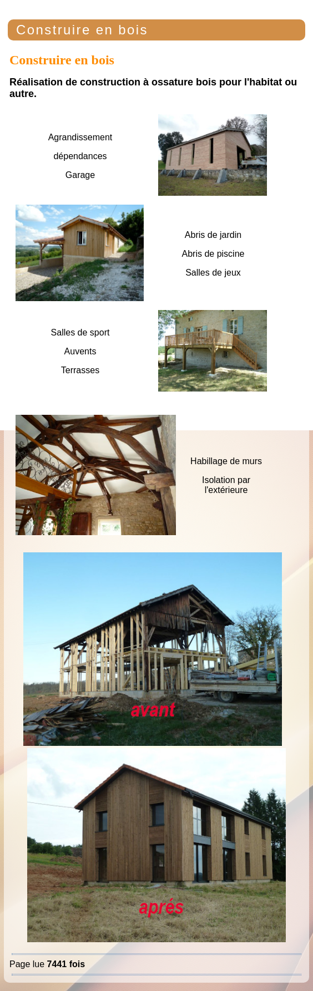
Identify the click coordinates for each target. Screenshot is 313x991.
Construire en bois (82, 29)
